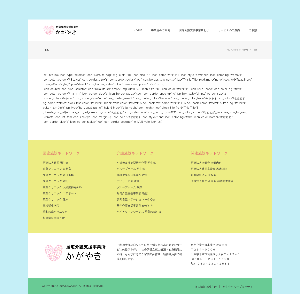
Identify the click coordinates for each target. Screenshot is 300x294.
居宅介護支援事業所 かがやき (135, 205)
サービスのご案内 (229, 30)
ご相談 (253, 30)
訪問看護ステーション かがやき (136, 199)
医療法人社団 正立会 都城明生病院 (212, 181)
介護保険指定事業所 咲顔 (132, 175)
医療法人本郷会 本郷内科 (206, 162)
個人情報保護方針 (206, 286)
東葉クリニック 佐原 (55, 199)
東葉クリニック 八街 (55, 181)
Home (138, 30)
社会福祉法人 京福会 (203, 175)
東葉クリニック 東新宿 (57, 168)
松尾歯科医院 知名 (54, 218)
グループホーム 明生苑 (131, 168)
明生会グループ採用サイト (239, 286)
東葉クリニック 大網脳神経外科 (62, 187)
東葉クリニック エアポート (59, 193)
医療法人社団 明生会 (55, 162)
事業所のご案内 (160, 30)
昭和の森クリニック (55, 211)
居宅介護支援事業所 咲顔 (132, 193)
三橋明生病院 (51, 205)
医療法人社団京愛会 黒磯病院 (209, 168)
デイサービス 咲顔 (128, 181)
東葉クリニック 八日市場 (58, 175)
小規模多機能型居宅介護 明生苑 (136, 162)
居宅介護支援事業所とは (194, 30)
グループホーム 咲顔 (129, 187)
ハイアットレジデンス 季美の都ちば (139, 211)
